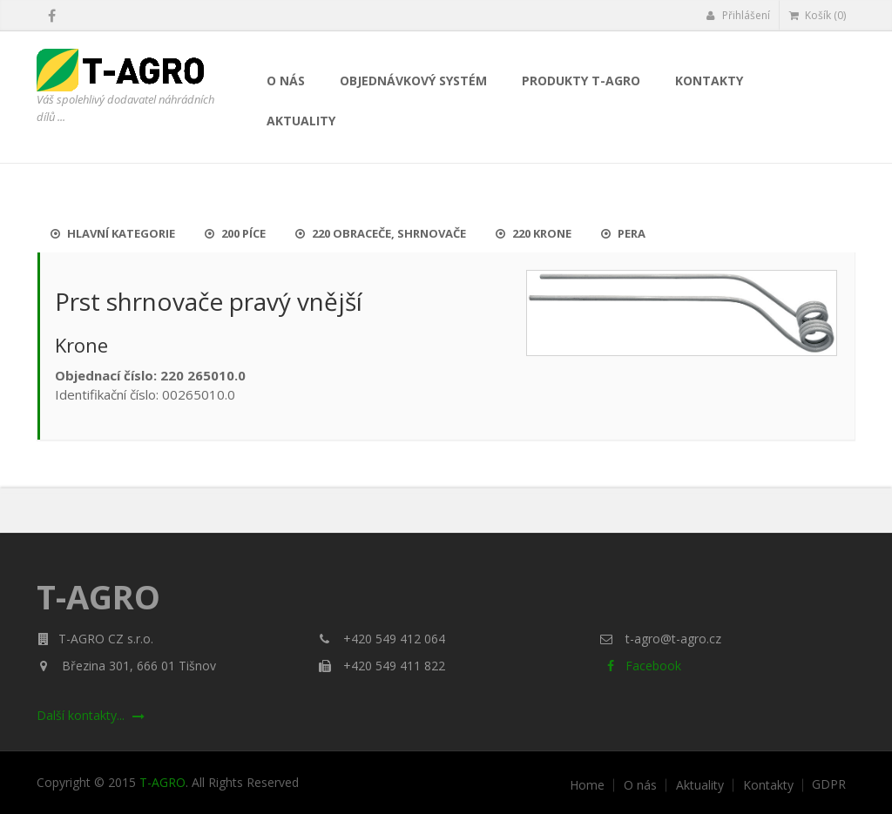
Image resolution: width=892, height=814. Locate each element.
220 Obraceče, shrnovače (380, 233)
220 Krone (533, 233)
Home (587, 785)
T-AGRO (162, 782)
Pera (623, 233)
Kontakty (709, 80)
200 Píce (235, 233)
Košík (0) (817, 15)
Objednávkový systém (413, 80)
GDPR (829, 784)
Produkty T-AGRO (581, 80)
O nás (286, 80)
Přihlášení (738, 15)
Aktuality (301, 120)
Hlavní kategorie (113, 233)
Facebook (640, 665)
